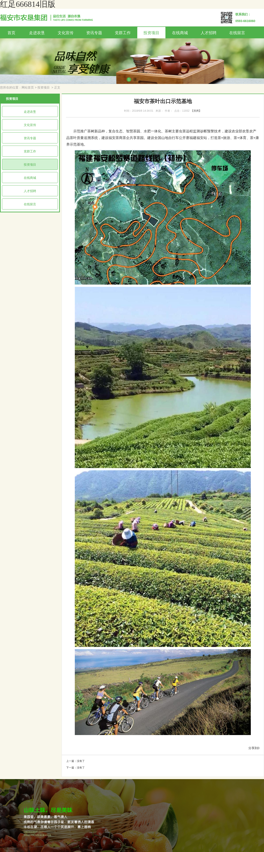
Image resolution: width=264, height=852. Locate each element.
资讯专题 (94, 33)
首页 (11, 33)
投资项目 (151, 33)
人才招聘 (208, 33)
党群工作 (123, 33)
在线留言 (237, 33)
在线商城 (180, 33)
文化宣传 (65, 33)
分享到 (253, 748)
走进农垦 (37, 33)
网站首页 (28, 87)
